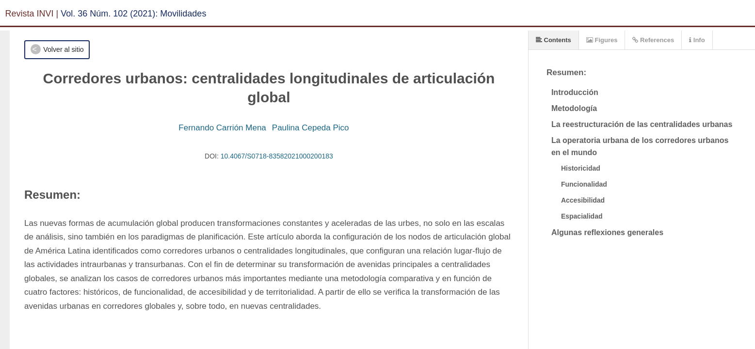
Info (697, 40)
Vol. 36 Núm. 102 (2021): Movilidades (133, 13)
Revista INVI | (32, 13)
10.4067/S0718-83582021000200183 (277, 156)
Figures (602, 40)
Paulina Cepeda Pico (310, 127)
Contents (553, 40)
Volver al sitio (63, 49)
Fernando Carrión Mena (222, 127)
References (653, 40)
